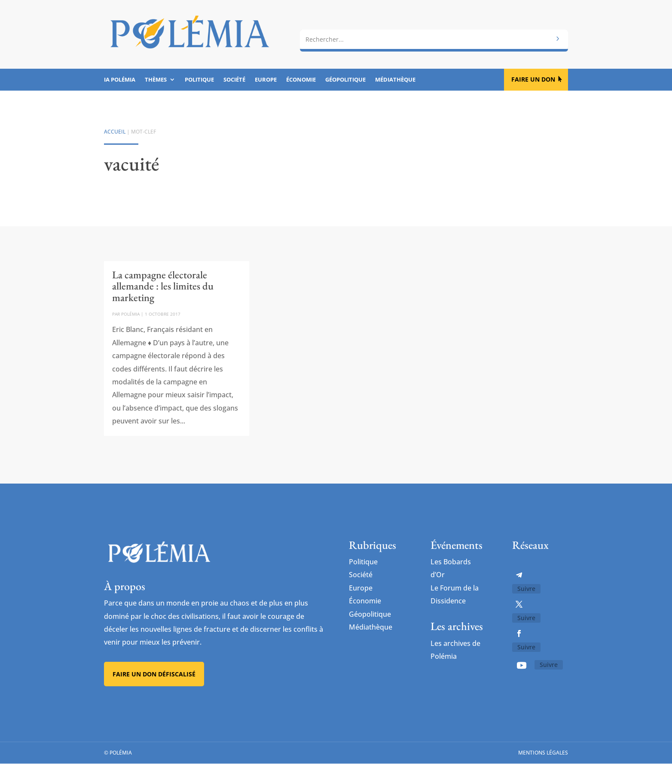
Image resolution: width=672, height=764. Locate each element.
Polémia (130, 314)
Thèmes (156, 79)
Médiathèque (395, 79)
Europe (266, 79)
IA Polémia (119, 79)
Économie (301, 79)
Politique (199, 79)
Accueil (114, 131)
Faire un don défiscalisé (154, 674)
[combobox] (434, 37)
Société (234, 79)
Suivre (526, 588)
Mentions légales (543, 752)
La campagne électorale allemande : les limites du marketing (163, 286)
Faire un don (533, 79)
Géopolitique (345, 79)
